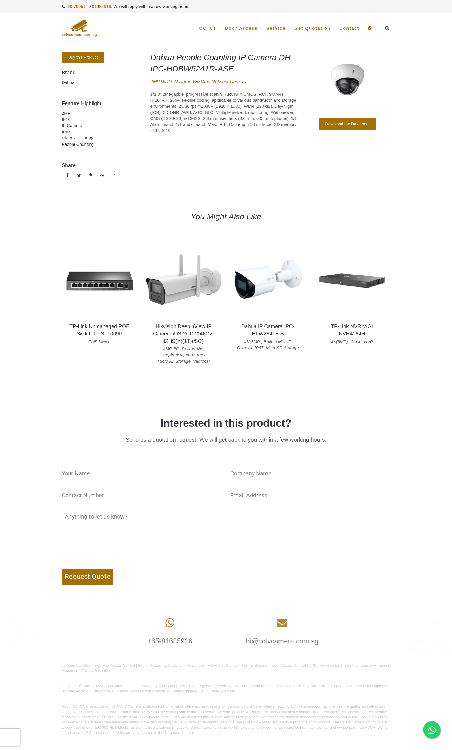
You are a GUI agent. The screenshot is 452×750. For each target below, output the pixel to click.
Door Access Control (289, 665)
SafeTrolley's (263, 706)
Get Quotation (312, 28)
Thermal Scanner (254, 665)
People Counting (78, 144)
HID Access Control (118, 665)
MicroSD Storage (78, 137)
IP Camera (72, 125)
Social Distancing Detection (161, 665)
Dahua (68, 82)
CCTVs (207, 28)
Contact (349, 28)
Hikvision (215, 665)
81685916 (101, 6)
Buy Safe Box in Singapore (325, 686)
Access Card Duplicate (369, 686)
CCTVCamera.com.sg (91, 706)
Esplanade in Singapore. (168, 727)
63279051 (76, 6)
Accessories (330, 665)
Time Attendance (357, 665)
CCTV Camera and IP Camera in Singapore (264, 686)
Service (276, 28)
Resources (196, 665)
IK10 (66, 119)
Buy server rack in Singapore (86, 691)
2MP (66, 113)
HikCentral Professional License (138, 691)
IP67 (66, 131)
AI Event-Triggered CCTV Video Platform (201, 691)
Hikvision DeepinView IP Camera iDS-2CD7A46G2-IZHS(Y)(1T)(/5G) (183, 334)
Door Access (241, 28)
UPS (313, 665)
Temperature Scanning (80, 665)
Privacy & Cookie (95, 670)
